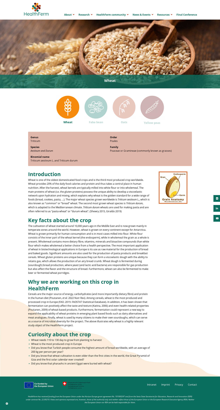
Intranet (151, 384)
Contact (192, 384)
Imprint (165, 384)
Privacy (179, 384)
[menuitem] (68, 14)
